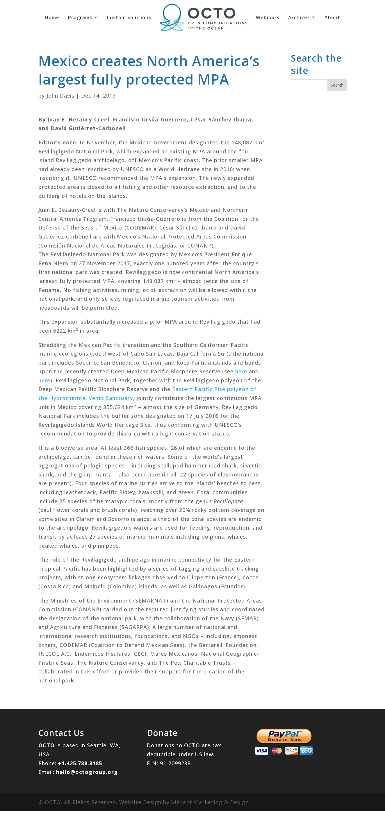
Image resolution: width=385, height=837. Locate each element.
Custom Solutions (129, 17)
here (241, 371)
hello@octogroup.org (87, 771)
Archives (299, 17)
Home (52, 17)
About (332, 17)
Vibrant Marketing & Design (210, 802)
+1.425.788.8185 (80, 763)
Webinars (267, 17)
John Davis (60, 95)
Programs (80, 17)
